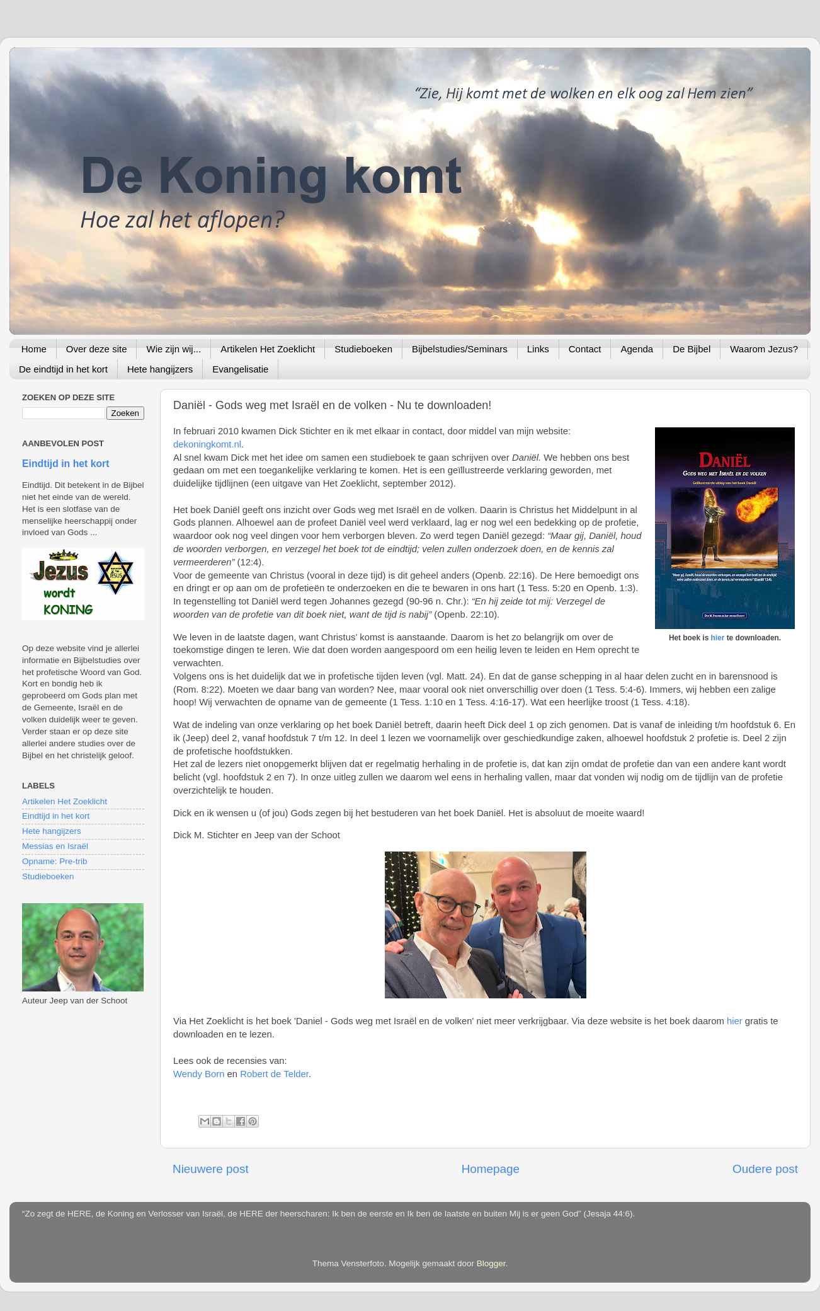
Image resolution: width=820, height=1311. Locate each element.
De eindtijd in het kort (63, 369)
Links (538, 349)
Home (34, 349)
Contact (585, 349)
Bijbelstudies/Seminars (460, 349)
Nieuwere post (211, 1168)
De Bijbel (691, 349)
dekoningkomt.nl (207, 444)
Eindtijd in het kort (66, 463)
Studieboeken (363, 349)
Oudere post (765, 1168)
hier (718, 637)
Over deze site (96, 349)
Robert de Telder (274, 1074)
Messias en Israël (55, 846)
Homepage (491, 1168)
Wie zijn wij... (173, 349)
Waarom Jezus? (764, 349)
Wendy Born (198, 1074)
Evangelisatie (240, 369)
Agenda (636, 349)
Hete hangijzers (160, 369)
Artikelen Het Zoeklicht (267, 349)
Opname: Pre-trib (55, 861)
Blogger (491, 1263)
